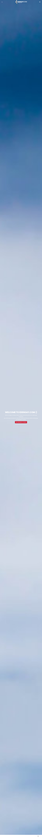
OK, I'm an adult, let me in (21, 422)
